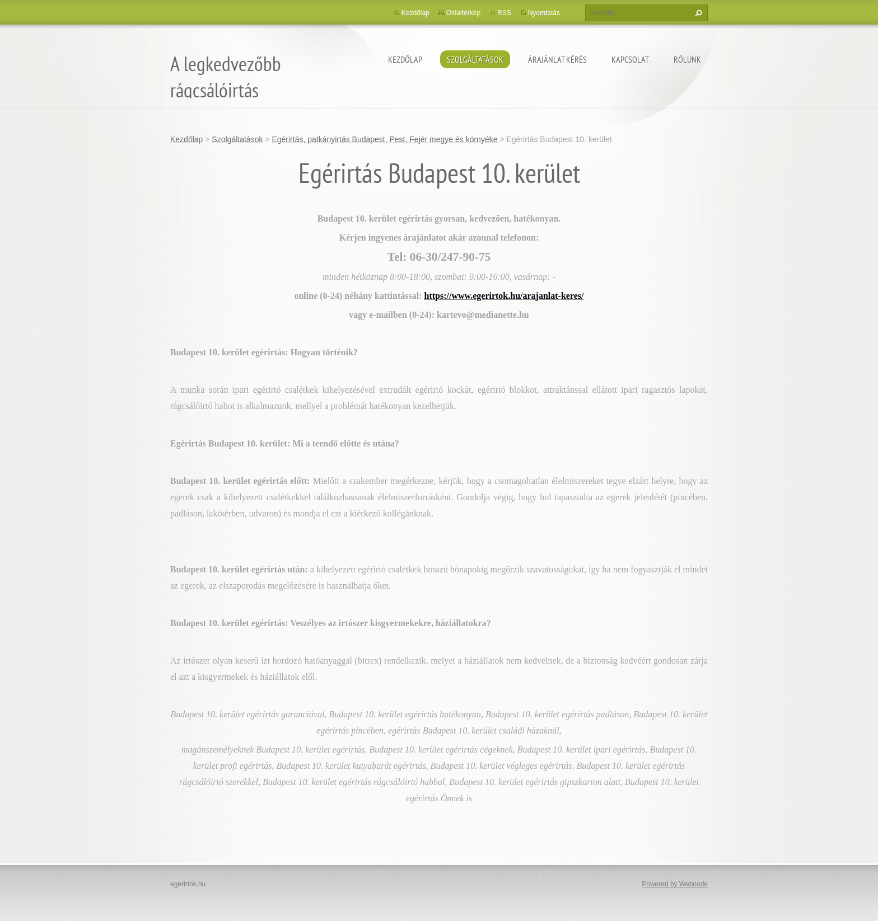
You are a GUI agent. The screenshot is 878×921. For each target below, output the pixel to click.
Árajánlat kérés (557, 59)
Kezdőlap (405, 59)
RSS (504, 13)
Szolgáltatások (475, 59)
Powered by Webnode (675, 884)
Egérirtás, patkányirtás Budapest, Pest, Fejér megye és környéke (384, 139)
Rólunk (687, 59)
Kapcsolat (630, 59)
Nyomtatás (544, 13)
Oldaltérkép (463, 13)
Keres (697, 12)
